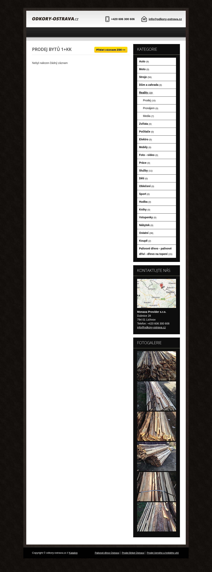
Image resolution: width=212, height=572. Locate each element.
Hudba (145, 201)
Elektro (145, 139)
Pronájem (150, 108)
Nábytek (146, 225)
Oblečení (146, 186)
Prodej (149, 100)
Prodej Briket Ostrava (133, 553)
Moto (144, 69)
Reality (146, 92)
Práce (144, 162)
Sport (144, 193)
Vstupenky (147, 217)
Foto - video (148, 154)
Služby (146, 170)
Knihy (144, 209)
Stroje (145, 77)
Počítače (146, 131)
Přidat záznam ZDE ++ (110, 49)
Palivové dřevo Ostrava (107, 553)
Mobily (145, 147)
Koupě (145, 240)
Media (148, 116)
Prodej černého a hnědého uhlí (163, 553)
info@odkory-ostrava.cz (165, 19)
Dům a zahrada (150, 84)
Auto (144, 61)
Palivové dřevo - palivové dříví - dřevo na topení (155, 251)
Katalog (73, 552)
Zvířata (145, 123)
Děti (143, 178)
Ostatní (146, 232)
